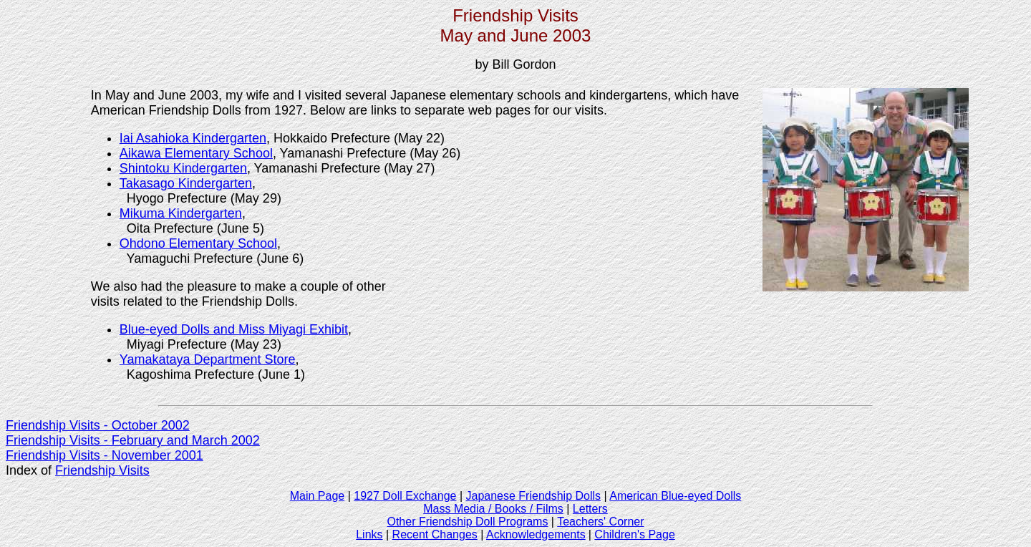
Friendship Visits (102, 470)
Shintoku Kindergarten (183, 168)
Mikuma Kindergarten (181, 213)
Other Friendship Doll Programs (467, 521)
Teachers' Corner (600, 521)
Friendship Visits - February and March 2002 (133, 440)
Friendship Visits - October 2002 (98, 425)
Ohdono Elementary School (198, 243)
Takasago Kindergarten (186, 183)
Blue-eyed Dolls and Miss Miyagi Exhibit (234, 329)
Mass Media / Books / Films (493, 509)
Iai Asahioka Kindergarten (193, 138)
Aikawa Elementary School (196, 153)
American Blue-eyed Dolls (675, 496)
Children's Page (634, 534)
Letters (590, 509)
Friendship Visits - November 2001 (104, 455)
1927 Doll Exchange (405, 496)
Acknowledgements (536, 534)
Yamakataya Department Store (208, 359)
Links (369, 534)
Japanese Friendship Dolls (533, 496)
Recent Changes (435, 534)
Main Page (317, 496)
